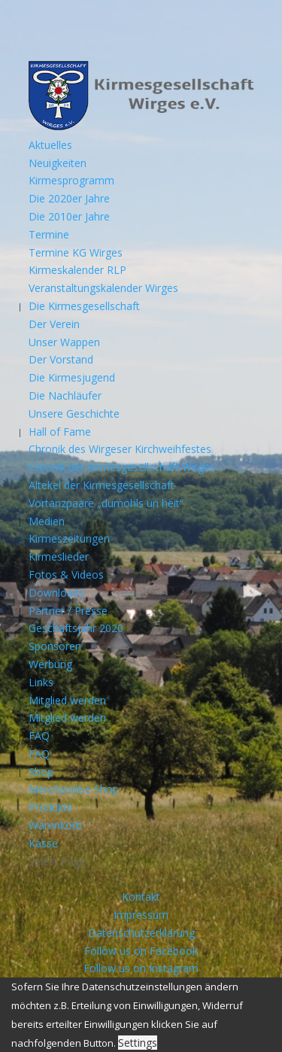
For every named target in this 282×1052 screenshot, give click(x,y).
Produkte (51, 807)
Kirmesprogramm (71, 180)
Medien (47, 521)
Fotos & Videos (66, 574)
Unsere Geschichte (74, 413)
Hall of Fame (60, 431)
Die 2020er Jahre (69, 198)
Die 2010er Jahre (69, 216)
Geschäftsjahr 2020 (76, 628)
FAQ (39, 735)
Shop (41, 772)
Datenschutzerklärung (141, 933)
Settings (137, 1042)
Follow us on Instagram (141, 968)
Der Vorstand (61, 359)
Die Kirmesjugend (72, 377)
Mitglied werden (67, 700)
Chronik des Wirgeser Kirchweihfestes (120, 449)
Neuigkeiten (57, 163)
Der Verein (54, 324)
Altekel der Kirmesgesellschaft (101, 485)
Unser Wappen (64, 342)
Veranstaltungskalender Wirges (103, 288)
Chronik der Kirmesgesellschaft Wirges (122, 467)
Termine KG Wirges (76, 252)
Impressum (141, 915)
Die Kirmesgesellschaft (84, 306)
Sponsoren (55, 646)
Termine (49, 234)
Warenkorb (55, 825)
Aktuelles (50, 145)
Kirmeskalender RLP (77, 270)
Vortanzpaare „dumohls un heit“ (106, 503)
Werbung (50, 664)
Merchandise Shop (74, 789)
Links (41, 682)
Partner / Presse (68, 611)
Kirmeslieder (59, 556)
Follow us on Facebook (141, 951)
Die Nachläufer (65, 395)
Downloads (56, 592)
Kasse (43, 843)
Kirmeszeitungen (69, 538)
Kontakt (141, 896)
